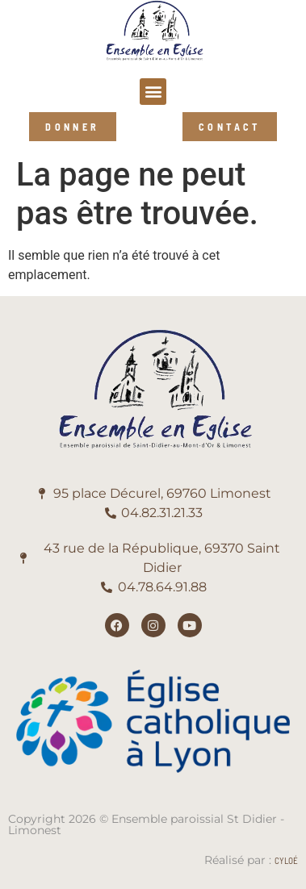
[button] (153, 91)
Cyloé (286, 860)
